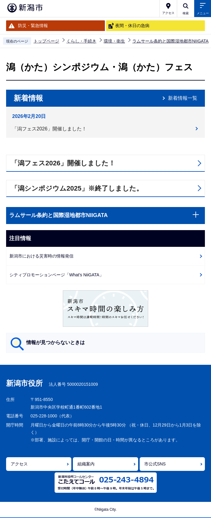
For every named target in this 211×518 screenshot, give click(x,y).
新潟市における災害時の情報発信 (41, 256)
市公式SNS (155, 463)
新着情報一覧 (182, 98)
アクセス (19, 463)
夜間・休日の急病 (132, 25)
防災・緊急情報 (33, 25)
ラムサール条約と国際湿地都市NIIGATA (170, 41)
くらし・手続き (81, 41)
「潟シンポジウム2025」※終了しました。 (77, 188)
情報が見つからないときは (55, 342)
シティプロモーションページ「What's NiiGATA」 (56, 274)
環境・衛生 (114, 41)
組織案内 (86, 463)
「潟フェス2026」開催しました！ (49, 128)
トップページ (46, 41)
